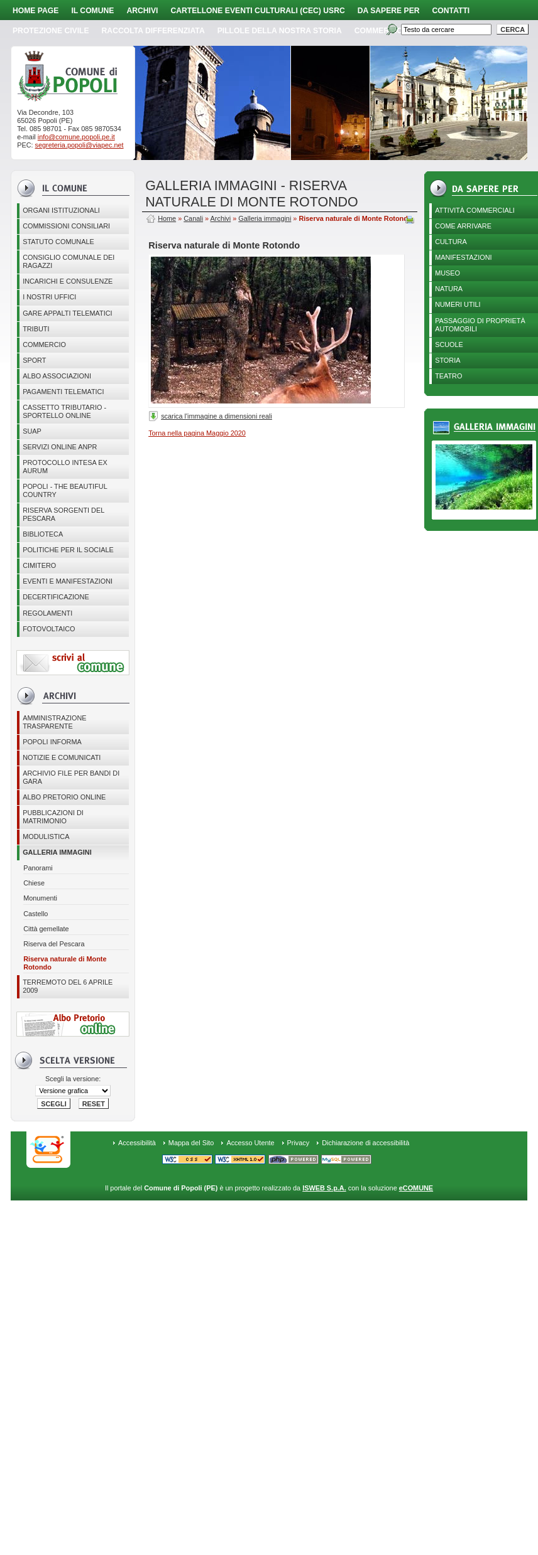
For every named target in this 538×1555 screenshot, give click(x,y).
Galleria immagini (57, 852)
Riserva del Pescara (53, 944)
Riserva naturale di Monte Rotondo (64, 963)
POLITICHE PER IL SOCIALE (68, 549)
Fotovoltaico (49, 629)
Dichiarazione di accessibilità (365, 1142)
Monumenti (40, 898)
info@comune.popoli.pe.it (76, 137)
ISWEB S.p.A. (324, 1188)
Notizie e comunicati (62, 757)
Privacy (298, 1142)
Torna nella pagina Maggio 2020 (197, 433)
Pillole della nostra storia (279, 30)
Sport (34, 360)
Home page (35, 10)
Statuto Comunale (58, 241)
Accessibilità (137, 1142)
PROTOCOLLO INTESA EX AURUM (65, 466)
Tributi (36, 329)
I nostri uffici (49, 297)
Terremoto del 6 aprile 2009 (68, 986)
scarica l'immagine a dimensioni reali (216, 416)
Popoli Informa (52, 741)
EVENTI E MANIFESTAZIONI (68, 581)
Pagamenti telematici (63, 391)
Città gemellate (46, 928)
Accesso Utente (250, 1142)
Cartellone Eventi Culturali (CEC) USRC (257, 10)
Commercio (378, 30)
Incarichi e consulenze (68, 281)
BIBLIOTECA (43, 534)
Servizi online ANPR (60, 447)
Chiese (34, 883)
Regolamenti (47, 613)
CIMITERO (39, 565)
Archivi (142, 10)
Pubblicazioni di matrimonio (53, 817)
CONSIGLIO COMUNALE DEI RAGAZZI (68, 261)
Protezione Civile (51, 30)
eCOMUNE (416, 1188)
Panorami (38, 868)
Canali (193, 218)
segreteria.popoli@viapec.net (79, 145)
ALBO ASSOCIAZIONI (57, 376)
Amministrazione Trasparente (55, 722)
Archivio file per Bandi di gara (71, 777)
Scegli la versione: (73, 1078)
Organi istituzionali (61, 210)
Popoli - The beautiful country (65, 490)
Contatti (451, 10)
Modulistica (46, 836)
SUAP (32, 431)
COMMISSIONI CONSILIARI (66, 226)
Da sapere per (389, 10)
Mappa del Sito (191, 1142)
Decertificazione (56, 597)
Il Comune (92, 10)
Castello (35, 913)
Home (167, 218)
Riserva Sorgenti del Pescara (63, 514)
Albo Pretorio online (64, 797)
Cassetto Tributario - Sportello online (64, 411)
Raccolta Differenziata (153, 30)
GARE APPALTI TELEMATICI (67, 313)
